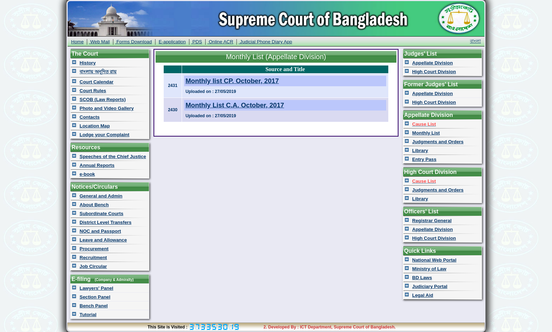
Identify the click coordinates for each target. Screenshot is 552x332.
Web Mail (99, 41)
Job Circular (93, 266)
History (88, 62)
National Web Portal (434, 260)
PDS (196, 41)
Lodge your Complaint (104, 134)
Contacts (90, 117)
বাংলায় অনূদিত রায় (98, 71)
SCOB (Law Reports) (103, 99)
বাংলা (475, 41)
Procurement (94, 248)
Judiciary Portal (429, 286)
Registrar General (432, 220)
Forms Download (133, 41)
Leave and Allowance (103, 240)
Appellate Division (432, 62)
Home (77, 41)
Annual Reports (97, 165)
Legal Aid (422, 295)
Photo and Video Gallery (107, 108)
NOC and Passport (100, 231)
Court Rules (93, 90)
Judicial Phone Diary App (265, 41)
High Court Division (434, 71)
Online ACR (220, 41)
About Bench (94, 204)
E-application (172, 41)
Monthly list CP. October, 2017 (232, 80)
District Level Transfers (105, 222)
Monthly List (426, 133)
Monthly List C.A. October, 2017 (235, 105)
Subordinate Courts (101, 213)
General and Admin (101, 196)
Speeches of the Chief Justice (113, 156)
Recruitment (93, 257)
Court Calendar (96, 81)
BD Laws (422, 277)
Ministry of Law (429, 268)
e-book (87, 174)
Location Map (95, 126)
